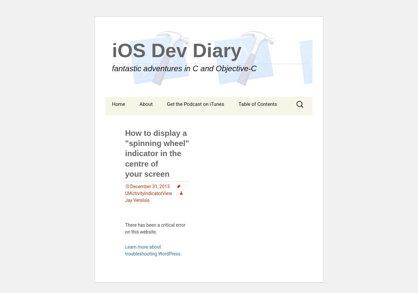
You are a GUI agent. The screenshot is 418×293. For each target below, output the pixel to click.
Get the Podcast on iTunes (195, 104)
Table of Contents (257, 104)
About (146, 104)
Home (118, 104)
